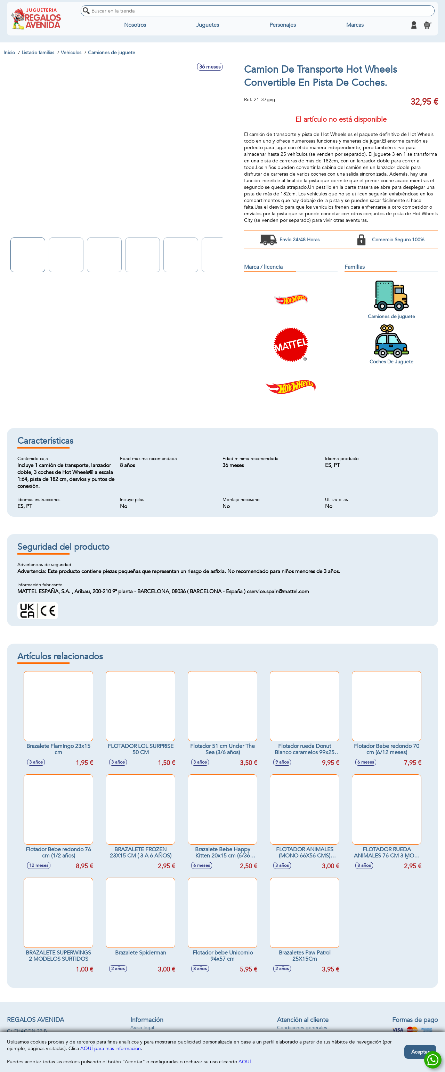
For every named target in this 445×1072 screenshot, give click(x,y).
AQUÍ (244, 1061)
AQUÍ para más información (110, 1048)
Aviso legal (142, 1027)
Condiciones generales (302, 1027)
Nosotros (135, 25)
